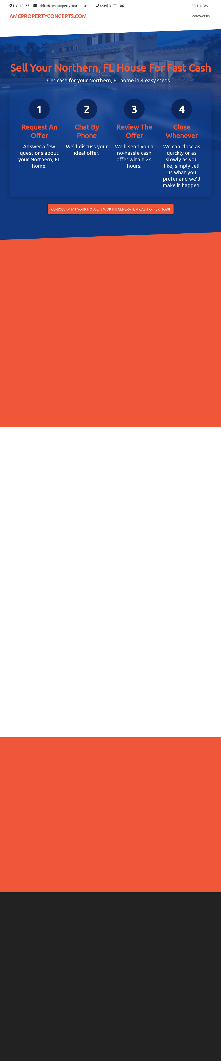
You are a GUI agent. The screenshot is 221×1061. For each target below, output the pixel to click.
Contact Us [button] (201, 16)
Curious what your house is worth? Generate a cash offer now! (110, 209)
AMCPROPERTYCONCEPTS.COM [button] (48, 16)
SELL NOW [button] (199, 5)
